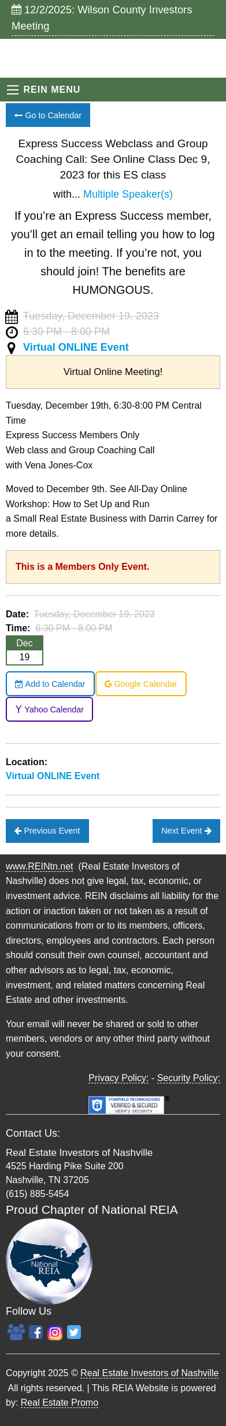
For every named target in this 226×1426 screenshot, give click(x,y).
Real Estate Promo (59, 1402)
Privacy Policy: (118, 1078)
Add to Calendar (50, 684)
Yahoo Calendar (49, 709)
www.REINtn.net (39, 866)
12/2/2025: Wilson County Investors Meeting (102, 17)
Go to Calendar (47, 115)
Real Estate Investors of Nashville (149, 1373)
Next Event (186, 830)
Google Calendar (141, 684)
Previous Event (47, 830)
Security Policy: (188, 1078)
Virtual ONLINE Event (76, 347)
